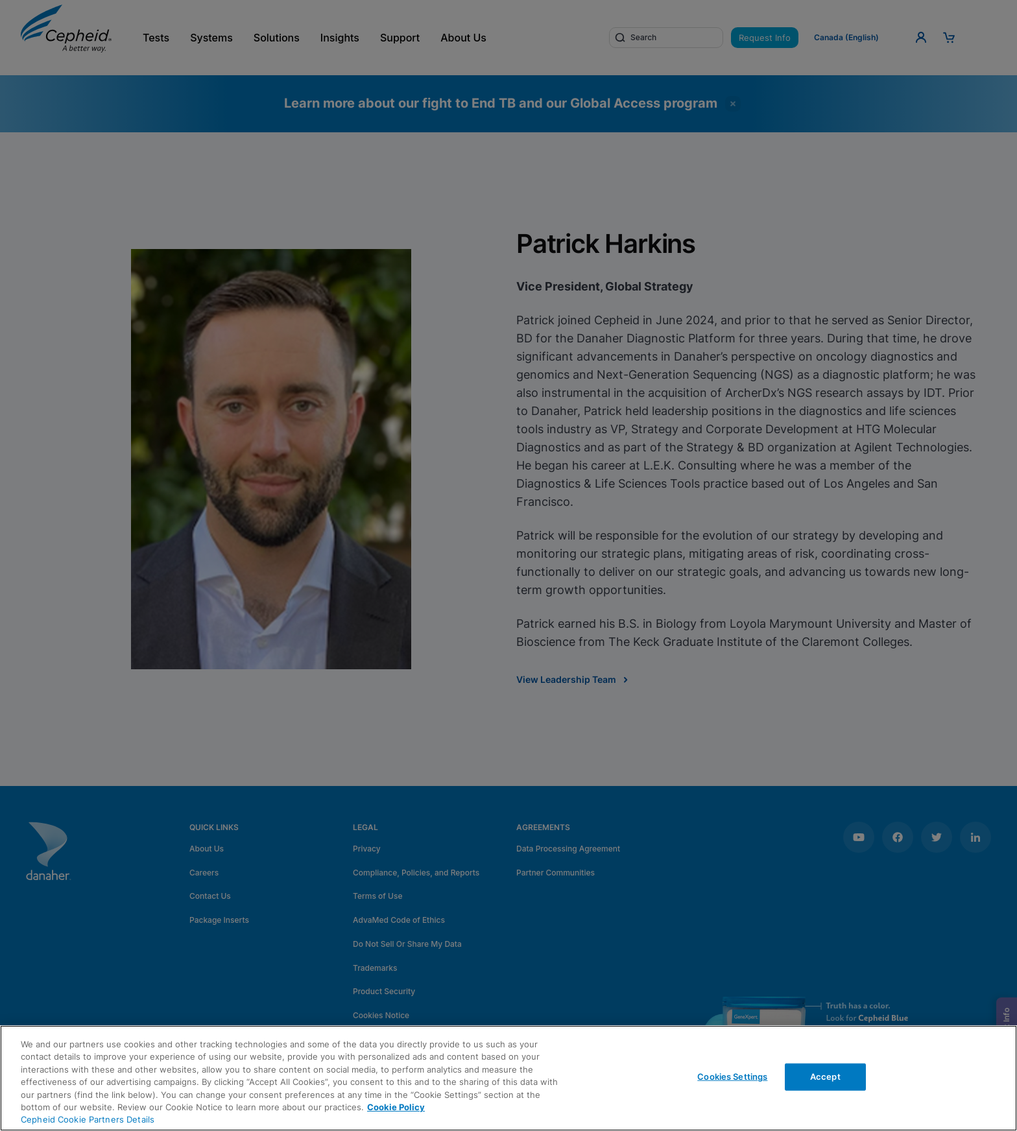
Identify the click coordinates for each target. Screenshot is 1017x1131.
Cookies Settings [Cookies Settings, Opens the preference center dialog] (732, 1076)
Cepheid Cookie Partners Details (87, 1119)
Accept (825, 1076)
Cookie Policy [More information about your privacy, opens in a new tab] (396, 1107)
